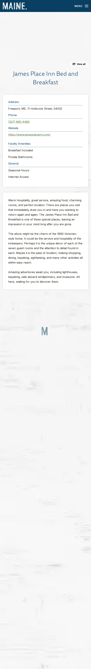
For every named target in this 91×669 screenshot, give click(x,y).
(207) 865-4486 (18, 121)
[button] (45, 40)
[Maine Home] (15, 6)
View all (81, 64)
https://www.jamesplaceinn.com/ (29, 134)
